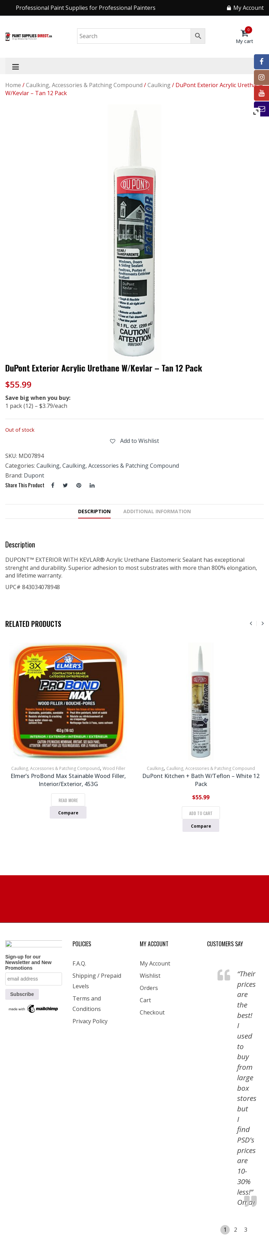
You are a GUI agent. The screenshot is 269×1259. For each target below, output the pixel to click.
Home (13, 85)
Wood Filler (114, 768)
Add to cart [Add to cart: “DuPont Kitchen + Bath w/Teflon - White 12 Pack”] (201, 813)
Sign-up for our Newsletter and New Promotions (28, 962)
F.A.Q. (79, 963)
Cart (145, 1000)
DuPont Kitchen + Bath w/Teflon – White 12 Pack (201, 780)
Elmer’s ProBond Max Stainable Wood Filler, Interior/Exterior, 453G (68, 780)
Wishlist (150, 975)
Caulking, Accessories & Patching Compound (84, 85)
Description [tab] (94, 511)
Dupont (34, 475)
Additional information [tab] (157, 511)
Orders (149, 988)
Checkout (152, 1012)
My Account (155, 963)
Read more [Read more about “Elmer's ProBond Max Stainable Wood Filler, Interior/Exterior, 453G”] (68, 800)
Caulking (159, 85)
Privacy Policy (90, 1021)
